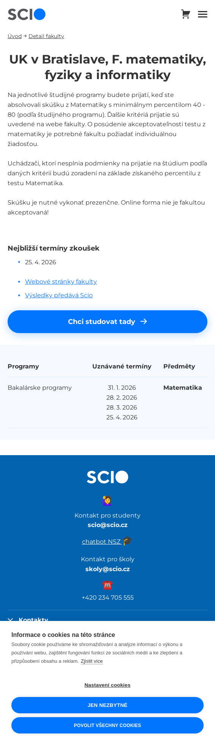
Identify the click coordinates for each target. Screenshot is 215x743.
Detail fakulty (46, 36)
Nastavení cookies (107, 685)
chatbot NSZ (107, 541)
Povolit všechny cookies (107, 725)
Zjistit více (92, 661)
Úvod (15, 36)
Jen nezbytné (107, 705)
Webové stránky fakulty (61, 281)
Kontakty (28, 619)
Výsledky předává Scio (59, 295)
